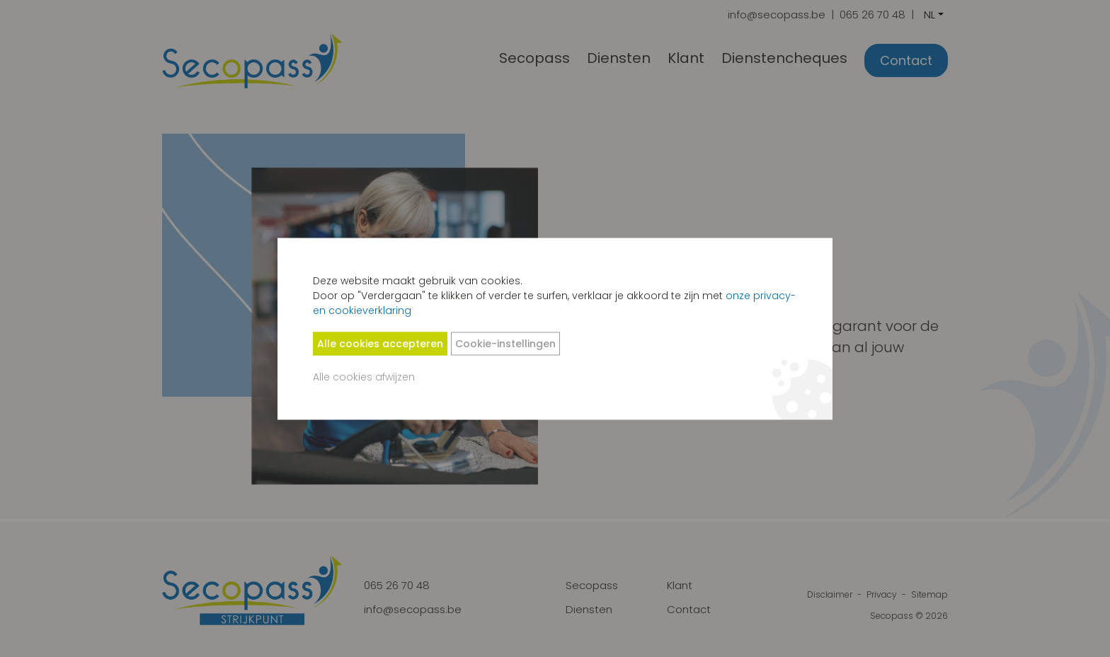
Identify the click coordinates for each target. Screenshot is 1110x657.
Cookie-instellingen (505, 343)
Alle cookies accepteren (380, 343)
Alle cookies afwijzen (364, 376)
